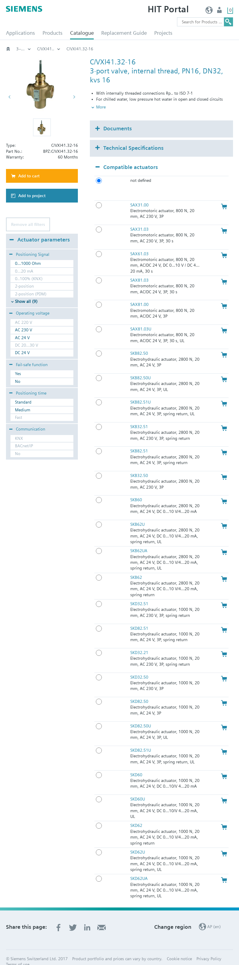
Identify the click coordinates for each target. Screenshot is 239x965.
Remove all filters (28, 224)
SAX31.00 (139, 194)
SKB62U (137, 514)
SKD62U (137, 842)
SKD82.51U (140, 740)
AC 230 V (23, 329)
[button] (42, 127)
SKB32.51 (139, 416)
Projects (163, 33)
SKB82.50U (140, 368)
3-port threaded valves (58, 48)
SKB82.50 (139, 343)
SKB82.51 (139, 441)
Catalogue (82, 33)
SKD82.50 (139, 691)
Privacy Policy (208, 948)
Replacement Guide (124, 33)
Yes (18, 373)
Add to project (32, 195)
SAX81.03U (140, 319)
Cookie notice (179, 948)
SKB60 (136, 489)
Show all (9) (26, 301)
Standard (23, 402)
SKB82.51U (140, 392)
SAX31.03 (139, 219)
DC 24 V (22, 352)
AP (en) (209, 11)
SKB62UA (138, 540)
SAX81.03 (139, 270)
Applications (20, 33)
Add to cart (29, 175)
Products (53, 33)
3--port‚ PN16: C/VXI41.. (113, 48)
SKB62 (136, 567)
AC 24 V (22, 337)
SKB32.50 (139, 465)
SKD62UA (139, 868)
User (220, 11)
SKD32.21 (139, 642)
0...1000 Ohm (28, 263)
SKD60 (136, 764)
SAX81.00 (139, 294)
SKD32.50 (139, 667)
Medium (22, 409)
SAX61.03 (139, 243)
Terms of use (17, 954)
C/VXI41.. (155, 48)
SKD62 (136, 815)
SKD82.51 (139, 618)
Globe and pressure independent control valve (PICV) (23, 48)
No (17, 381)
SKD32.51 (139, 593)
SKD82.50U (140, 715)
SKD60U (137, 789)
